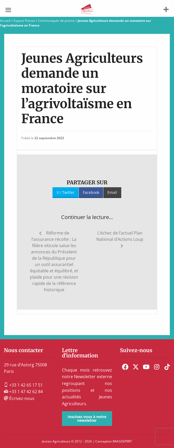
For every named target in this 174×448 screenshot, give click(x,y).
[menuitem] (125, 367)
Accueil (5, 20)
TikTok (167, 367)
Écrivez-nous (19, 398)
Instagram (156, 367)
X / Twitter (66, 192)
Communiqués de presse (56, 20)
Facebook (91, 192)
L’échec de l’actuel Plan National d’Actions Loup (119, 236)
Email (112, 192)
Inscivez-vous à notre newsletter (87, 418)
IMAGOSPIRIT (122, 441)
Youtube (146, 367)
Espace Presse (24, 20)
